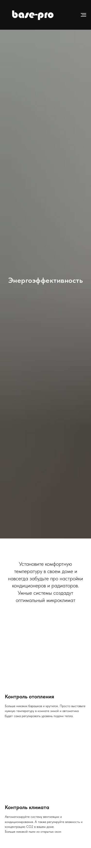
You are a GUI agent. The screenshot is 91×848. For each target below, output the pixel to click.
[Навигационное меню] (83, 15)
